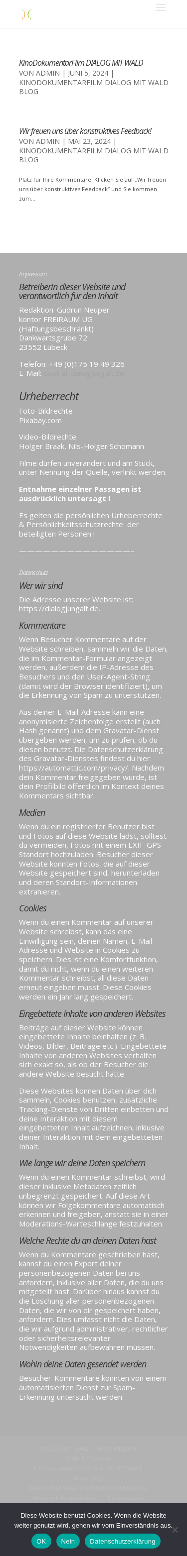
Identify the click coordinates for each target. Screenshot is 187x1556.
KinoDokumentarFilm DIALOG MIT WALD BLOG (94, 87)
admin (48, 73)
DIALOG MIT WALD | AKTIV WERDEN (88, 1448)
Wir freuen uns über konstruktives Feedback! (85, 130)
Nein (68, 1541)
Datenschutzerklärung (122, 1541)
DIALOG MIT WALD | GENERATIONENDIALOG (88, 1487)
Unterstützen (126, 1497)
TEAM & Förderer (88, 1458)
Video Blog (88, 1478)
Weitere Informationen (64, 1497)
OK (41, 1541)
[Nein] (175, 1530)
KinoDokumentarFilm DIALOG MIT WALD (81, 62)
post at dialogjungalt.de (83, 373)
